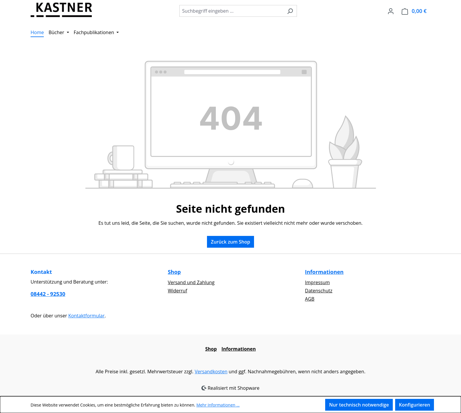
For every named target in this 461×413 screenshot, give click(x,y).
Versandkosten (211, 371)
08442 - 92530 (48, 293)
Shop (174, 271)
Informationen (324, 271)
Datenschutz (318, 290)
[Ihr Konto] (391, 11)
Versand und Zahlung (191, 282)
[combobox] (231, 11)
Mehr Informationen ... (218, 405)
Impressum (317, 282)
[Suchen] (290, 11)
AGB (309, 299)
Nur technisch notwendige (359, 405)
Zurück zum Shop (230, 242)
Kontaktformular (86, 315)
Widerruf (177, 290)
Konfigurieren (414, 405)
